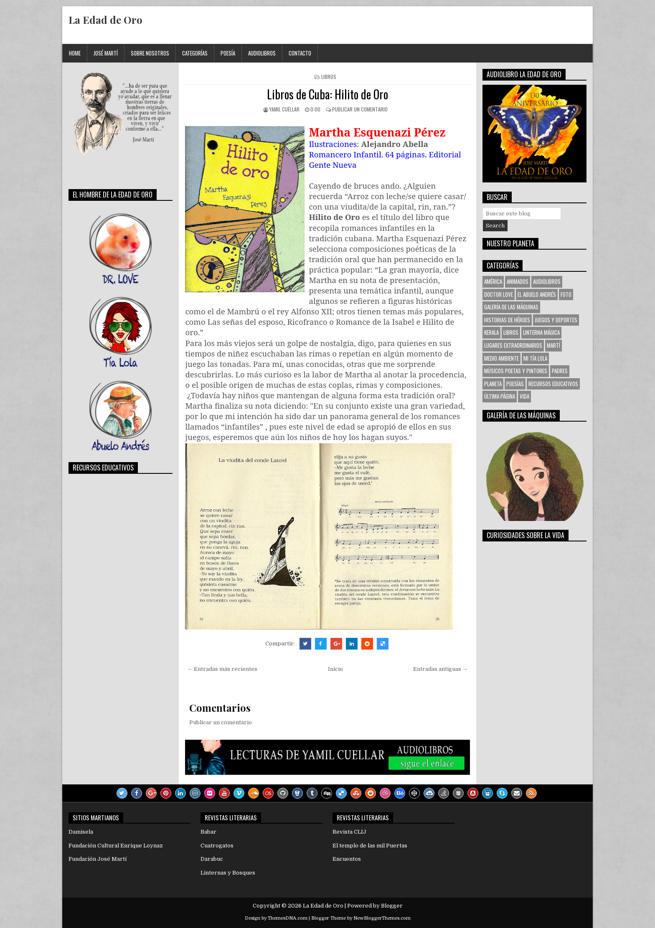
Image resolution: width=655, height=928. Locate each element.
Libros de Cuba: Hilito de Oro (327, 94)
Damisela (81, 832)
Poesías (515, 383)
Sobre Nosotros (150, 53)
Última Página (499, 396)
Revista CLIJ (349, 832)
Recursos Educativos (553, 383)
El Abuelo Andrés (537, 294)
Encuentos (347, 859)
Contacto (300, 53)
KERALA (491, 332)
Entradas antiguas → (440, 669)
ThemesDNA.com (287, 918)
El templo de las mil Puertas (370, 845)
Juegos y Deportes (556, 320)
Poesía (228, 53)
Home (75, 53)
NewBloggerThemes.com (382, 918)
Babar (208, 832)
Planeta (493, 383)
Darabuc (212, 859)
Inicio (335, 669)
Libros (328, 76)
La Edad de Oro (105, 19)
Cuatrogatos (217, 845)
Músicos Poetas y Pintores (515, 371)
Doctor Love (498, 294)
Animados (517, 281)
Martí (553, 345)
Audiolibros (262, 53)
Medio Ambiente (501, 358)
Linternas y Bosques (228, 873)
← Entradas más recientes (222, 669)
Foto (566, 294)
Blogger (392, 906)
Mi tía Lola (535, 358)
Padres (560, 371)
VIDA (524, 396)
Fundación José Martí (98, 859)
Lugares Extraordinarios (513, 345)
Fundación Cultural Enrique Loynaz (116, 845)
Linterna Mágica (541, 332)
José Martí (106, 53)
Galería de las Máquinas (511, 307)
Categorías (195, 53)
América (493, 281)
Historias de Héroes (507, 320)
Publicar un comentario (360, 109)
